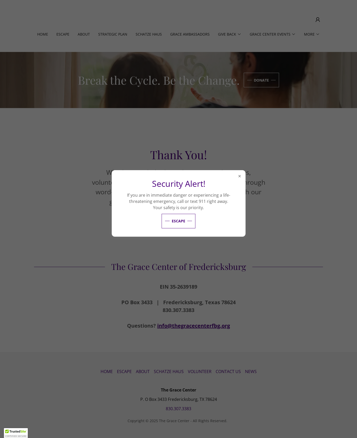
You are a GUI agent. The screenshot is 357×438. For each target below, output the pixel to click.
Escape (178, 220)
